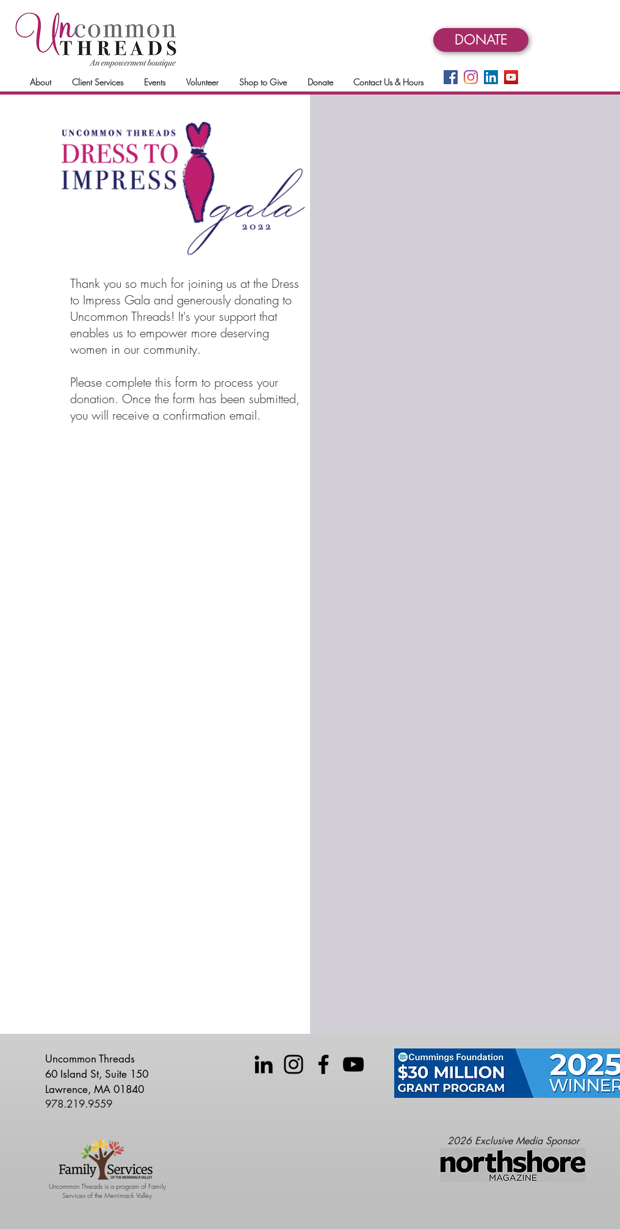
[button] (41, 82)
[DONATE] (480, 40)
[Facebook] (451, 77)
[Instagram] (471, 77)
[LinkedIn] (491, 77)
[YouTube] (511, 77)
